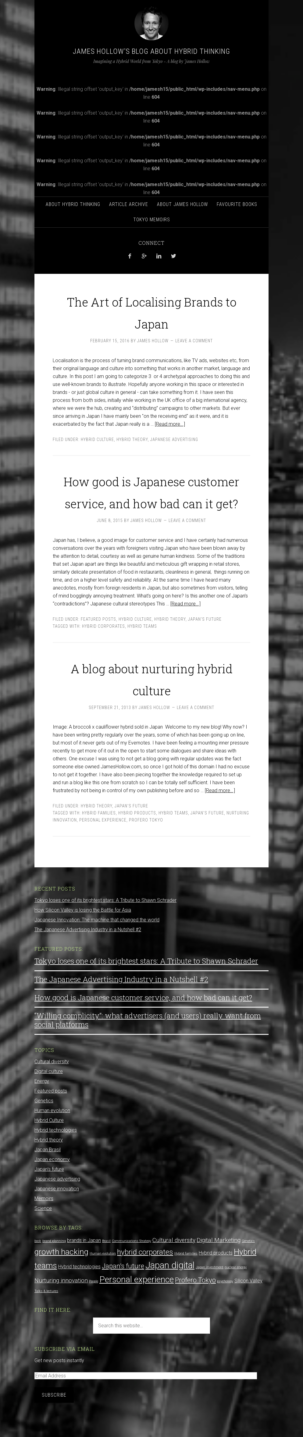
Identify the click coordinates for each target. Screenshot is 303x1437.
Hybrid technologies (55, 1152)
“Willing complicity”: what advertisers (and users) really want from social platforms (147, 1042)
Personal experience (103, 842)
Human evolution (52, 1132)
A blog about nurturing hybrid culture (151, 699)
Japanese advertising (174, 439)
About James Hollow (182, 204)
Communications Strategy (131, 1263)
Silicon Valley (248, 1303)
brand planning (54, 1263)
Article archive (128, 204)
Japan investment (209, 1289)
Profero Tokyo (146, 842)
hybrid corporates (103, 648)
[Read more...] (170, 424)
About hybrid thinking (73, 204)
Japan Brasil (47, 1171)
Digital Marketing (219, 1262)
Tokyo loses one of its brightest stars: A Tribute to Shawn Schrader (105, 922)
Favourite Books (237, 204)
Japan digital (169, 1287)
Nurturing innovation (61, 1302)
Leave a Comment (194, 340)
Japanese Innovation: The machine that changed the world (96, 942)
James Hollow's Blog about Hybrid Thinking (151, 51)
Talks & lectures (46, 1313)
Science (43, 1230)
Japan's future (205, 641)
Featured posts (98, 641)
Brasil (106, 1263)
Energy (41, 1103)
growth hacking (61, 1273)
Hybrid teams (142, 648)
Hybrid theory (132, 439)
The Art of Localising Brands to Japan (152, 310)
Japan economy (52, 1181)
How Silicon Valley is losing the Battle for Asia (82, 932)
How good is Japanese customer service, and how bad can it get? (151, 501)
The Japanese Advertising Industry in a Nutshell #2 (87, 951)
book (37, 1263)
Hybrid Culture (97, 439)
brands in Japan (84, 1262)
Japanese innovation (56, 1211)
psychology (225, 1303)
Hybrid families (99, 834)
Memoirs (43, 1220)
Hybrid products (137, 834)
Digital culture (48, 1093)
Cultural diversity (51, 1083)
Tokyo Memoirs (151, 219)
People (93, 1303)
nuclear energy (236, 1289)
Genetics (43, 1123)
